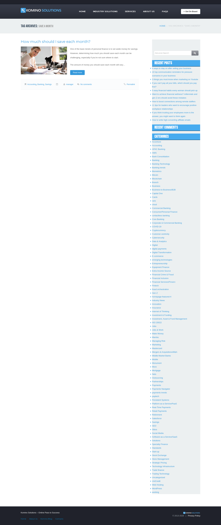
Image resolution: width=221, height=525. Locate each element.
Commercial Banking (161, 208)
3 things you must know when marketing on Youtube (175, 79)
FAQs (165, 11)
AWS (154, 153)
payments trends (159, 392)
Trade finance (158, 470)
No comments (86, 84)
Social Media (157, 433)
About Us (149, 11)
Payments (156, 385)
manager (69, 84)
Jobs (154, 326)
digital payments (159, 249)
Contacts (59, 519)
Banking (40, 84)
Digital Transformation (161, 252)
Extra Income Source (161, 271)
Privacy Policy (194, 516)
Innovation (156, 304)
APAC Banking (158, 149)
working (155, 492)
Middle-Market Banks (161, 356)
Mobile (155, 359)
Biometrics (156, 171)
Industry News (158, 300)
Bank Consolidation (160, 156)
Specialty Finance (160, 444)
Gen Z (155, 293)
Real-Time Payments (161, 407)
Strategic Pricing (159, 463)
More (154, 367)
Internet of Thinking (160, 311)
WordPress (157, 488)
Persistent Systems (160, 400)
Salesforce (156, 418)
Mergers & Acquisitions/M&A (164, 352)
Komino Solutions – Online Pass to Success (40, 512)
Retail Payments (159, 411)
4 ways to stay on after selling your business (171, 68)
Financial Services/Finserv (163, 282)
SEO (154, 426)
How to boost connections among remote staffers (173, 101)
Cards (154, 197)
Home (82, 11)
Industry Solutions (105, 11)
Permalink (131, 84)
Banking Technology (161, 164)
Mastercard (157, 348)
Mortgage (156, 370)
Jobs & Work (157, 330)
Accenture (156, 142)
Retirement (157, 415)
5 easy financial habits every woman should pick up (175, 90)
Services (130, 11)
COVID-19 (156, 226)
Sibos (154, 429)
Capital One (157, 193)
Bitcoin (155, 175)
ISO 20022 (157, 322)
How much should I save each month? (56, 41)
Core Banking (158, 219)
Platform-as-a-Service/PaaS (164, 404)
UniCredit (156, 481)
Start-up (155, 451)
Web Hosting (157, 485)
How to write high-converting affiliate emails (171, 120)
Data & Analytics (159, 241)
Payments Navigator (161, 389)
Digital (155, 245)
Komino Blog (46, 519)
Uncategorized (158, 477)
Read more (77, 72)
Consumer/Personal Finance (164, 212)
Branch (155, 182)
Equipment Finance (160, 267)
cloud (154, 204)
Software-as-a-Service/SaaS (164, 437)
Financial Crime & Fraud (163, 274)
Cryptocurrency (159, 230)
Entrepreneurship (159, 263)
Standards (156, 448)
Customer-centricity (160, 234)
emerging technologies (162, 260)
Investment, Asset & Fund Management (169, 319)
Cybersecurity (158, 238)
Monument (156, 363)
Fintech (155, 285)
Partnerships (157, 381)
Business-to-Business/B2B (164, 190)
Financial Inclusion (160, 278)
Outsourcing (157, 378)
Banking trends (158, 167)
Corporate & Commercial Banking (167, 223)
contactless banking (161, 215)
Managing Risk (158, 341)
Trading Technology (160, 474)
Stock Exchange (159, 455)
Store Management (160, 459)
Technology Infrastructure (163, 466)
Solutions (156, 440)
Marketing (156, 344)
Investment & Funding (161, 315)
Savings (48, 84)
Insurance (156, 308)
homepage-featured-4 (161, 297)
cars (154, 201)
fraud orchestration (160, 289)
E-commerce (157, 256)
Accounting (31, 84)
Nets (154, 374)
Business (156, 186)
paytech (155, 396)
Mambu (155, 337)
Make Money (157, 333)
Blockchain (157, 179)
